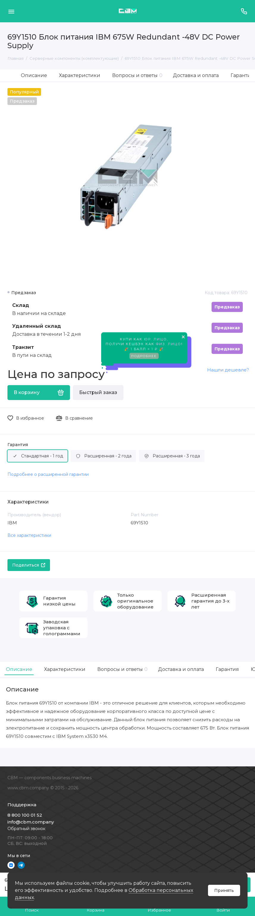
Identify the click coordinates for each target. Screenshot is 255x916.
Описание (34, 75)
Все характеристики (29, 535)
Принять (224, 890)
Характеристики (79, 75)
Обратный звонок (26, 828)
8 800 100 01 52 (24, 815)
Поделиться (28, 565)
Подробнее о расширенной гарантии (48, 474)
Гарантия (17, 444)
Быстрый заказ (98, 392)
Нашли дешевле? (228, 370)
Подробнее (144, 357)
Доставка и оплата (196, 75)
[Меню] (11, 11)
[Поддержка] (244, 11)
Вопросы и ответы (137, 75)
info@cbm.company (30, 822)
